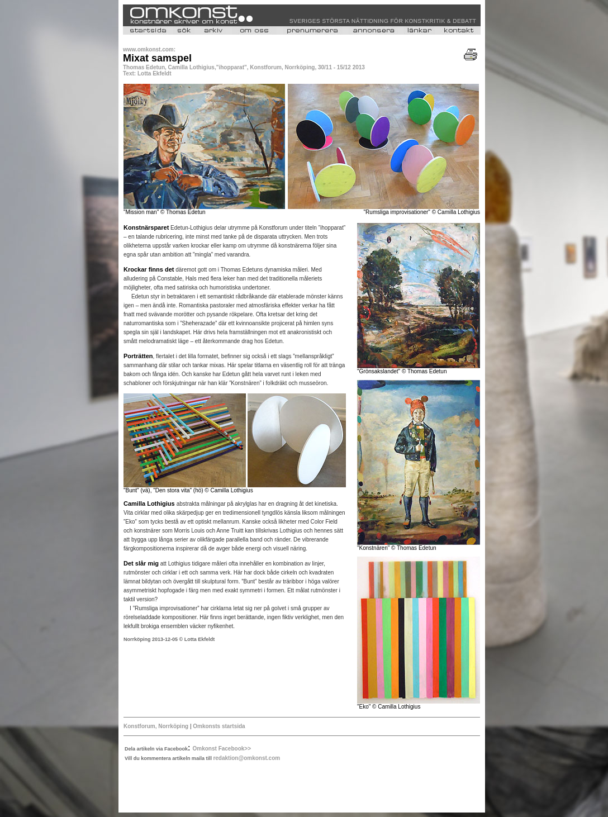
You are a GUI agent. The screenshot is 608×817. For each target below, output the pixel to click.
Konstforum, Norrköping (156, 726)
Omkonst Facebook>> (222, 748)
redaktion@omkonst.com (246, 758)
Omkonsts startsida (218, 726)
